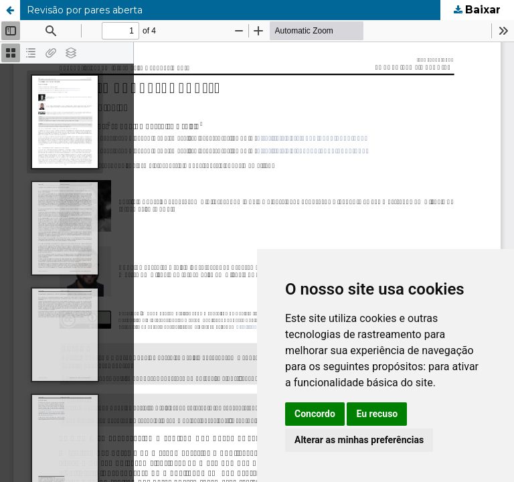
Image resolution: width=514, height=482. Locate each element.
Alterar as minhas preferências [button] (359, 439)
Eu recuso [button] (377, 413)
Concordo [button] (314, 413)
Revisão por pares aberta (85, 10)
